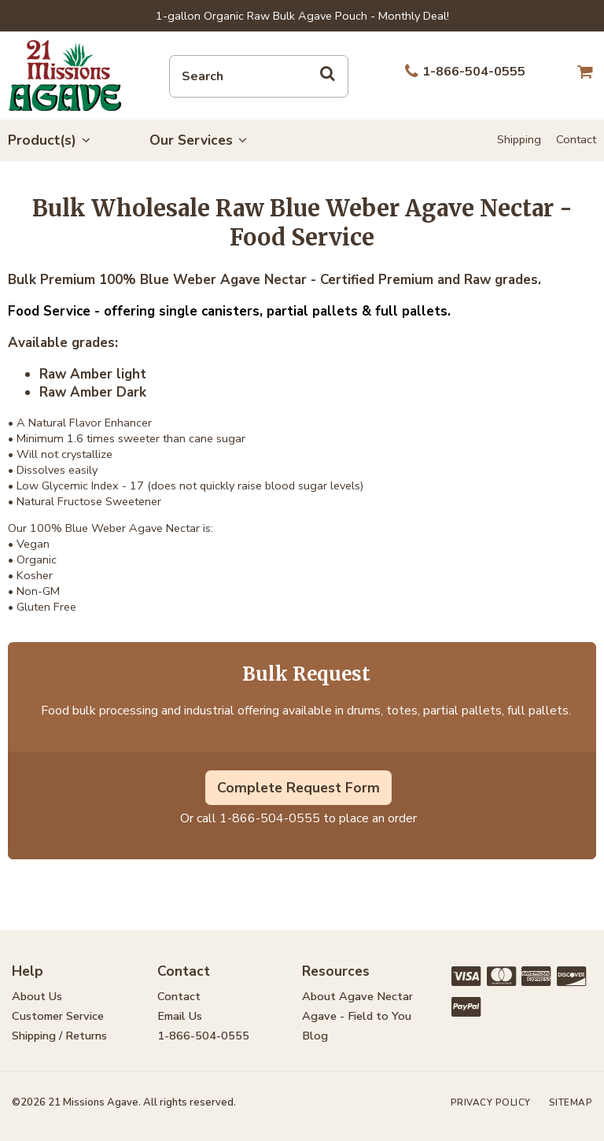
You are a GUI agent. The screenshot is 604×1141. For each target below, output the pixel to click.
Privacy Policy (491, 1102)
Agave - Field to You (356, 1016)
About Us (37, 996)
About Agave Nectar (357, 996)
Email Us (179, 1016)
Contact (576, 139)
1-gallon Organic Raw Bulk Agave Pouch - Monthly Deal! (302, 16)
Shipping (519, 139)
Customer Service (58, 1016)
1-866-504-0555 (269, 818)
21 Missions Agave (65, 75)
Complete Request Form (298, 787)
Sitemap (571, 1102)
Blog (315, 1035)
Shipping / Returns (59, 1035)
